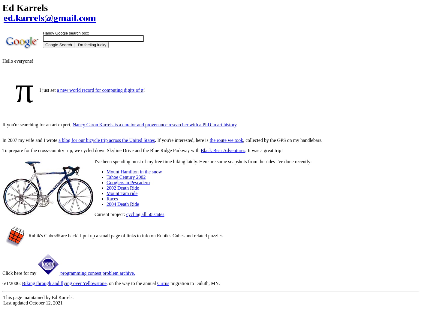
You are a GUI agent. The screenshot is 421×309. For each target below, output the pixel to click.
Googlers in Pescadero (128, 182)
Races (112, 198)
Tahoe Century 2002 (126, 177)
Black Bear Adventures (223, 150)
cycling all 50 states (145, 214)
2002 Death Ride (123, 187)
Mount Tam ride (122, 193)
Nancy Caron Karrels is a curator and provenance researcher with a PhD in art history (154, 124)
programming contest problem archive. (86, 273)
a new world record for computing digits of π (100, 90)
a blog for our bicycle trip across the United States (107, 140)
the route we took (226, 140)
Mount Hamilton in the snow (134, 171)
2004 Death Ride (123, 204)
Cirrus (163, 283)
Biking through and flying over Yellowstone (64, 283)
